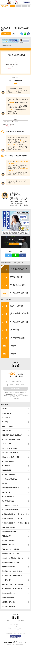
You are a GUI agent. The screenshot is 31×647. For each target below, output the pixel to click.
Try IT (15, 2)
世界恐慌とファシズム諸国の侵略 (12, 571)
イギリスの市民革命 (8, 496)
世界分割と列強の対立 (8, 540)
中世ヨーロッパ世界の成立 (10, 448)
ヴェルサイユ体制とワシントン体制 (12, 558)
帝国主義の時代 (6, 536)
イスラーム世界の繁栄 (8, 474)
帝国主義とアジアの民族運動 (10, 549)
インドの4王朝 (14, 330)
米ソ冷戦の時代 (6, 580)
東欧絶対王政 (6, 492)
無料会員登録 (27, 2)
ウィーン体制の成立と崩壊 (10, 509)
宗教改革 (4, 483)
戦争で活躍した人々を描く (18, 285)
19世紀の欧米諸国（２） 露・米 (12, 518)
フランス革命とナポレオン (10, 505)
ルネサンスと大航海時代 (9, 479)
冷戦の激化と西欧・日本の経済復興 (12, 584)
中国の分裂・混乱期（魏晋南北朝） (12, 435)
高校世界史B (4, 404)
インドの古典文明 (6, 299)
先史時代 (4, 408)
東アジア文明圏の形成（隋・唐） (12, 439)
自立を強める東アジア (8, 593)
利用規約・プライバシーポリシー (15, 628)
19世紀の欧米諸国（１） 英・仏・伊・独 (14, 514)
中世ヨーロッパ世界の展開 (10, 452)
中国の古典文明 (6, 430)
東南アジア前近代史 (8, 426)
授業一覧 (16, 631)
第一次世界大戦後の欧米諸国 (10, 562)
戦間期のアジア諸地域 (8, 566)
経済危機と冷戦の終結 (8, 602)
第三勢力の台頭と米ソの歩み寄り (12, 588)
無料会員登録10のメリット (15, 624)
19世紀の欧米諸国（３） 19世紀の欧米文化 (15, 523)
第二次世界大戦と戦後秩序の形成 (12, 575)
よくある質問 (16, 629)
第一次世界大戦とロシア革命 (10, 553)
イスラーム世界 (6, 444)
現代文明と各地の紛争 (8, 606)
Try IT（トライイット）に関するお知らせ (15, 633)
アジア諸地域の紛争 (8, 597)
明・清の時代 (6, 466)
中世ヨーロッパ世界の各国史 (10, 457)
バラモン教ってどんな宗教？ (18, 269)
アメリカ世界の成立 (8, 501)
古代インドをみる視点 (16, 306)
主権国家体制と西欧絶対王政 (10, 487)
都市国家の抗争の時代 (16, 277)
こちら (11, 398)
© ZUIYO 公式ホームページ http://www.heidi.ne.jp (16, 642)
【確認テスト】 (14, 346)
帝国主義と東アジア (8, 545)
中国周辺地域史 (6, 470)
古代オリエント (6, 413)
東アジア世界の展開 (8, 461)
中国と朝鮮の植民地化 (8, 527)
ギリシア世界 (6, 417)
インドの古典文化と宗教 (17, 338)
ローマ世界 (5, 422)
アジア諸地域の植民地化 (9, 531)
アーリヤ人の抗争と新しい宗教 (19, 293)
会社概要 (16, 626)
